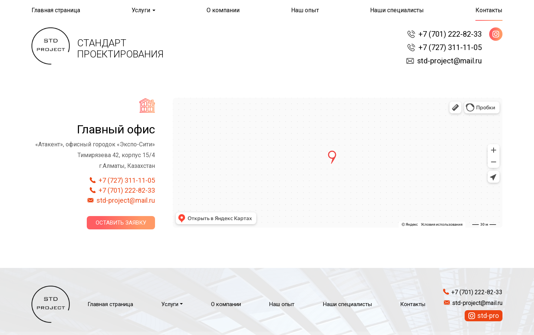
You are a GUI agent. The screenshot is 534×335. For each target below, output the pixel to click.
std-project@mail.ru (449, 60)
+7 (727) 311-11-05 (450, 47)
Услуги (141, 10)
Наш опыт (305, 10)
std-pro (488, 315)
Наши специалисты (397, 10)
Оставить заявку (121, 222)
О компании (223, 10)
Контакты (488, 10)
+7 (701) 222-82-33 (450, 34)
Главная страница (56, 10)
